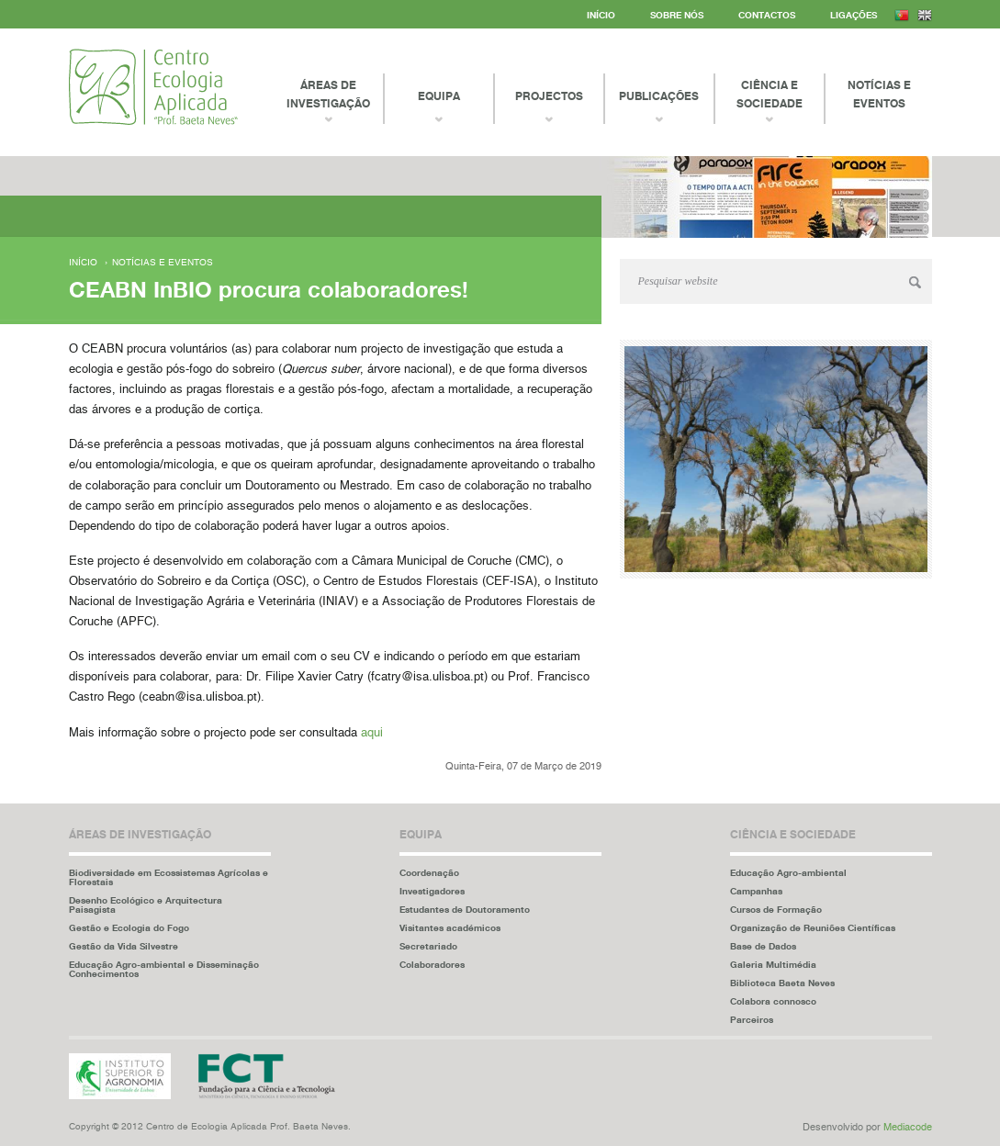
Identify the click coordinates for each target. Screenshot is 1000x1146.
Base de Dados (763, 945)
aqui (372, 733)
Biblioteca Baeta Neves (782, 982)
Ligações (853, 14)
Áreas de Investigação (328, 94)
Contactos (766, 14)
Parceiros (751, 1019)
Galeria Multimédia (773, 964)
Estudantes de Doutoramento (464, 909)
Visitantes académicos (449, 927)
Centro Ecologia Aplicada (153, 87)
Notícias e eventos (162, 262)
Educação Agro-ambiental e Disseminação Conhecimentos (164, 969)
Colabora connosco (773, 1000)
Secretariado (428, 945)
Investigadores (432, 890)
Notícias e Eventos (879, 94)
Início (601, 14)
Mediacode (907, 1127)
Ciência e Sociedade (769, 94)
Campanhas (756, 890)
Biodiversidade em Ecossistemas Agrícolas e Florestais (168, 877)
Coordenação (429, 872)
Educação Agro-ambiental (788, 872)
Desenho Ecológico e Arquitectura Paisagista (145, 904)
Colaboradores (432, 964)
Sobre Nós (676, 14)
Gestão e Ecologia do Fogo (129, 927)
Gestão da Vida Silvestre (123, 945)
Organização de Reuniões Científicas (812, 927)
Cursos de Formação (776, 909)
